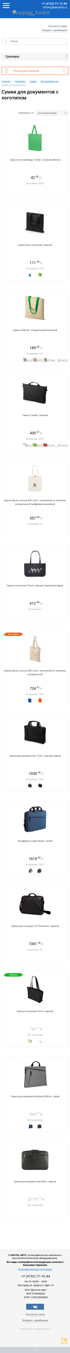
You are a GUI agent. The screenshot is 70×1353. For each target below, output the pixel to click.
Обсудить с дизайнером (54, 30)
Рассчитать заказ (57, 26)
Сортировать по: (26, 113)
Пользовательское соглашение (35, 1269)
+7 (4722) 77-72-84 (54, 3)
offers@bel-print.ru (55, 7)
